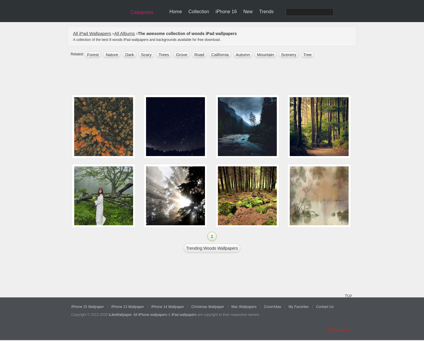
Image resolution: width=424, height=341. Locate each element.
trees (164, 54)
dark (129, 54)
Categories (141, 12)
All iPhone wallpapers (150, 315)
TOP (348, 296)
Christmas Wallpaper (207, 307)
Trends (266, 11)
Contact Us (325, 307)
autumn (243, 54)
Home (175, 11)
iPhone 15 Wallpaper (87, 307)
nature (112, 54)
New (248, 11)
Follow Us (339, 330)
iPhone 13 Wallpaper (127, 307)
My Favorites (299, 307)
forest (93, 54)
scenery (288, 54)
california (220, 54)
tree (307, 54)
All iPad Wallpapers (92, 33)
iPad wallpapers (184, 315)
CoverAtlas (272, 307)
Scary (146, 54)
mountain (265, 54)
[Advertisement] (216, 77)
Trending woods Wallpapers (212, 248)
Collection (198, 11)
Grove (181, 54)
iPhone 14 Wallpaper (167, 307)
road (199, 54)
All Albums (124, 33)
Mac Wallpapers (244, 307)
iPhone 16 (226, 11)
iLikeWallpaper (120, 315)
